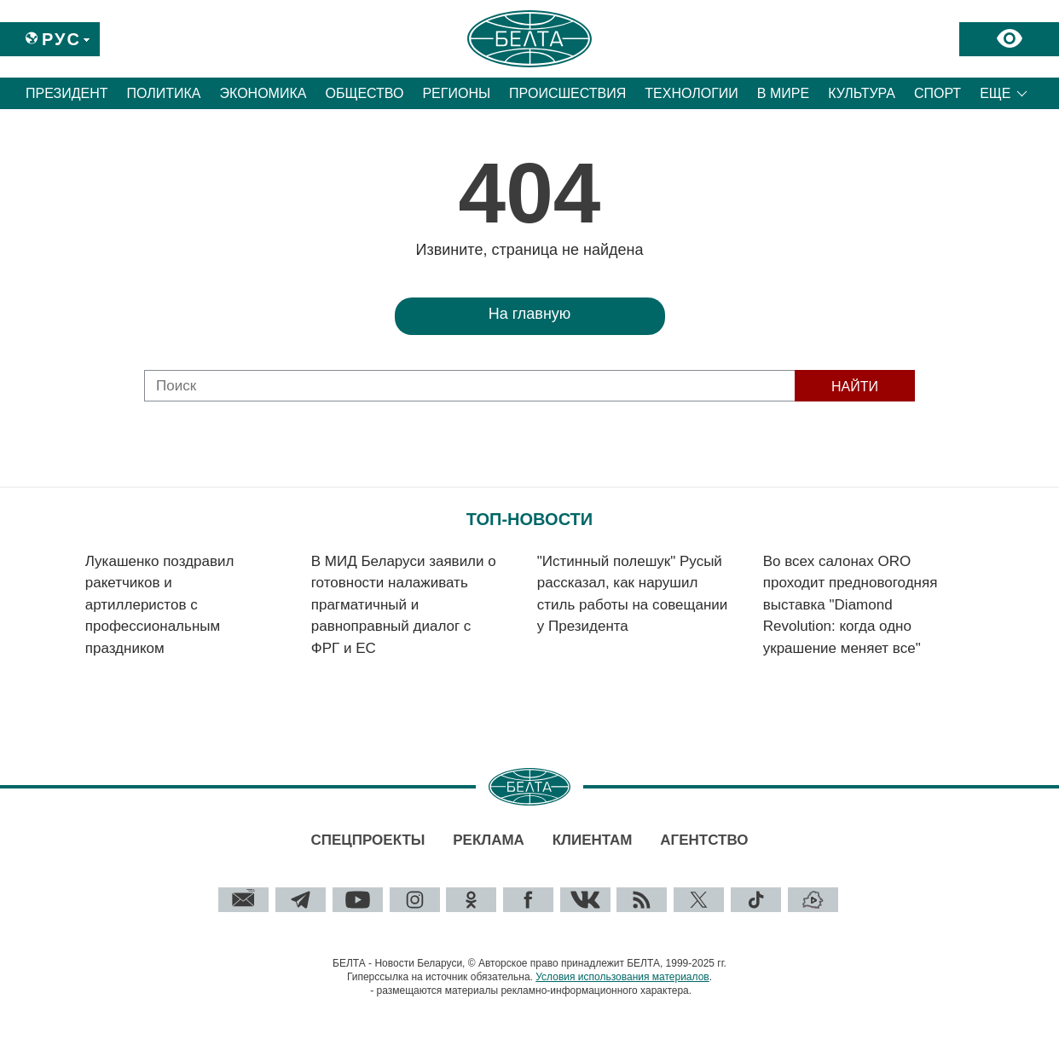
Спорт (937, 93)
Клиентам (593, 840)
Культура (861, 93)
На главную (530, 313)
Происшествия (567, 93)
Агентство (704, 840)
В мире (783, 93)
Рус (61, 39)
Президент (67, 93)
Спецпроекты (367, 840)
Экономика (263, 93)
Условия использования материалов (622, 977)
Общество (364, 93)
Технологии (691, 93)
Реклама (488, 840)
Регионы (456, 93)
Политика (164, 93)
